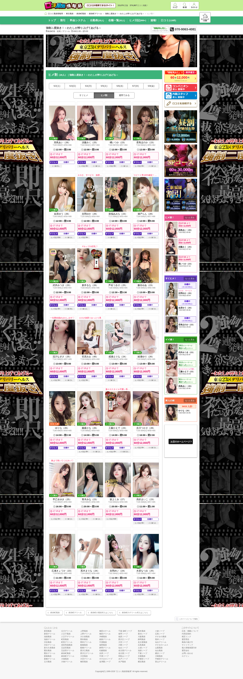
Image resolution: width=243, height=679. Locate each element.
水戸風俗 (122, 662)
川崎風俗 (159, 656)
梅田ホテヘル (104, 631)
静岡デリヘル (104, 648)
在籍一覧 (116, 20)
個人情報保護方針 (189, 648)
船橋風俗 (84, 645)
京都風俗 (141, 656)
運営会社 (185, 650)
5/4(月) (88, 86)
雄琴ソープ (123, 634)
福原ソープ (123, 636)
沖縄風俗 (103, 636)
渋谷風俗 (47, 642)
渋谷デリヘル (49, 645)
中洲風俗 (103, 642)
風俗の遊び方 (187, 642)
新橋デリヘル (49, 659)
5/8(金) (151, 86)
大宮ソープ (123, 642)
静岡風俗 (141, 639)
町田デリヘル (66, 642)
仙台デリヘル (160, 642)
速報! (153, 20)
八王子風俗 (66, 634)
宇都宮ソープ (143, 659)
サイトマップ (187, 645)
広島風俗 (141, 645)
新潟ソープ (142, 634)
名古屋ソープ (124, 653)
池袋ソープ (142, 650)
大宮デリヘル (85, 659)
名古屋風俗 (142, 642)
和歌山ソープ (124, 656)
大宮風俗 (84, 656)
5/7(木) (135, 86)
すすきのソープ (105, 659)
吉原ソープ (104, 653)
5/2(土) (57, 86)
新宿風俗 (47, 631)
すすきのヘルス (161, 645)
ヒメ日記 (137, 20)
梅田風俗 (84, 662)
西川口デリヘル (86, 653)
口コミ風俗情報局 (123, 671)
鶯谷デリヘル (49, 653)
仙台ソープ (123, 648)
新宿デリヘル (49, 634)
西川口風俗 (85, 650)
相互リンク (186, 636)
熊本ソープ (159, 639)
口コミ (168, 20)
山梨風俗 (159, 648)
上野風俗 (84, 631)
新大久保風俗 (49, 648)
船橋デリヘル (85, 648)
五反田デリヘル (67, 650)
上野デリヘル (85, 634)
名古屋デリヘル (124, 650)
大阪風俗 (141, 636)
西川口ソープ (124, 639)
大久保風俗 (85, 636)
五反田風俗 (66, 648)
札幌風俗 (103, 650)
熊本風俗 (141, 631)
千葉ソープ (142, 653)
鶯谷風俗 (47, 650)
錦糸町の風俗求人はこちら (102, 612)
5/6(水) (120, 86)
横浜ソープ (159, 653)
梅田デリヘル (104, 634)
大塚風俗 (65, 659)
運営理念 (185, 639)
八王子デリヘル (67, 636)
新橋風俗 (47, 656)
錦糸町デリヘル (75, 612)
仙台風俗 (159, 650)
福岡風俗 (103, 645)
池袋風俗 (47, 636)
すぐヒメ (83, 95)
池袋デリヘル (49, 639)
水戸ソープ (123, 659)
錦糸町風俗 (55, 612)
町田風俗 (65, 639)
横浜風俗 (141, 662)
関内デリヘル (85, 642)
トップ (52, 20)
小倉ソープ (159, 631)
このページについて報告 (187, 619)
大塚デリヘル (66, 662)
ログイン (185, 656)
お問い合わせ (187, 653)
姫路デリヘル (104, 639)
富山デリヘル (160, 662)
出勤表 (97, 20)
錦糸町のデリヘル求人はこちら (135, 612)
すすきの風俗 (160, 636)
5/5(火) (104, 86)
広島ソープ (159, 634)
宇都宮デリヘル (161, 659)
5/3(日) (72, 86)
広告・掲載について (190, 631)
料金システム (78, 20)
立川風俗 (47, 662)
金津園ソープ (104, 662)
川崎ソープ (123, 645)
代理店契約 (186, 634)
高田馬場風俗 (66, 645)
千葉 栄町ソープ (125, 631)
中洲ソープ (104, 656)
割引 (63, 20)
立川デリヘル (66, 631)
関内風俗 (84, 639)
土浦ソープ (142, 648)
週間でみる (124, 95)
